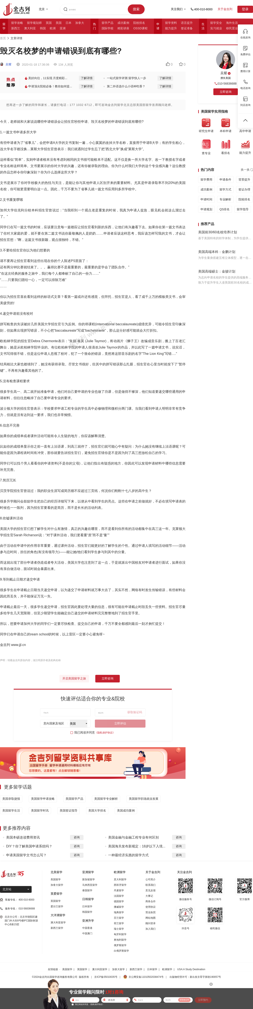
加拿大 (79, 22)
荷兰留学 (119, 923)
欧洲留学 (167, 969)
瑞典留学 (119, 912)
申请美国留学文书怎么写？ (26, 855)
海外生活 (232, 22)
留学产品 (107, 22)
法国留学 (119, 895)
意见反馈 (150, 890)
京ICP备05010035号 (105, 976)
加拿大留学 (57, 884)
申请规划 (206, 209)
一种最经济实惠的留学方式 (128, 855)
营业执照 (150, 912)
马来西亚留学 (89, 884)
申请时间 (206, 199)
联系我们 (150, 884)
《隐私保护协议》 (105, 732)
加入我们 (150, 928)
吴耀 (5, 64)
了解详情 (87, 78)
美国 (59, 22)
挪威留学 (119, 906)
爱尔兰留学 (57, 906)
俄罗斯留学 (120, 945)
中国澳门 (87, 933)
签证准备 (187, 28)
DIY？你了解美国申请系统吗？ (29, 846)
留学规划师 (34, 22)
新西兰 (15, 28)
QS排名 (224, 209)
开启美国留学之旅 (74, 678)
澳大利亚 (30, 28)
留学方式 (225, 189)
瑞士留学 (119, 928)
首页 (3, 38)
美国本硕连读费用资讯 (23, 837)
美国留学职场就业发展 (143, 798)
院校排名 (139, 22)
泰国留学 (87, 890)
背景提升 (244, 179)
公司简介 (150, 879)
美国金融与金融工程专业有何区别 (133, 837)
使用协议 (150, 906)
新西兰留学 (57, 928)
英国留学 (56, 901)
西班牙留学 (120, 884)
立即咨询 (107, 678)
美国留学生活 (11, 810)
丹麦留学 (119, 890)
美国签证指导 (68, 810)
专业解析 (225, 199)
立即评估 (120, 723)
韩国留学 (87, 911)
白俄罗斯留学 (121, 950)
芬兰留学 (119, 917)
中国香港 (87, 928)
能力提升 (171, 28)
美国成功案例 (126, 810)
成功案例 (123, 22)
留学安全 (216, 22)
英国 (49, 22)
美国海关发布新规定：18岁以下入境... (136, 846)
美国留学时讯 (40, 810)
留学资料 (171, 22)
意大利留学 (120, 879)
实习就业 (216, 28)
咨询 (77, 837)
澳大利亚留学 (58, 922)
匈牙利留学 (120, 934)
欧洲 (53, 28)
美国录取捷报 (11, 798)
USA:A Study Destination (191, 969)
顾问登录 (150, 923)
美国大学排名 (97, 810)
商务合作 (150, 901)
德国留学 (119, 901)
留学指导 (243, 209)
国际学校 (107, 28)
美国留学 (56, 879)
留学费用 (206, 179)
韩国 (43, 28)
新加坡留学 (88, 879)
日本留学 (87, 906)
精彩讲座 (123, 28)
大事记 (149, 895)
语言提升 (187, 22)
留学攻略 (17, 22)
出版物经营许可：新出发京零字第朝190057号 (195, 976)
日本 (68, 22)
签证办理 (244, 189)
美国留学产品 (74, 798)
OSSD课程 (140, 28)
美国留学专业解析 (106, 798)
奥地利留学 (120, 939)
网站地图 (150, 917)
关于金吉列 (225, 9)
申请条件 (225, 179)
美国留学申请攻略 (43, 798)
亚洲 (63, 28)
